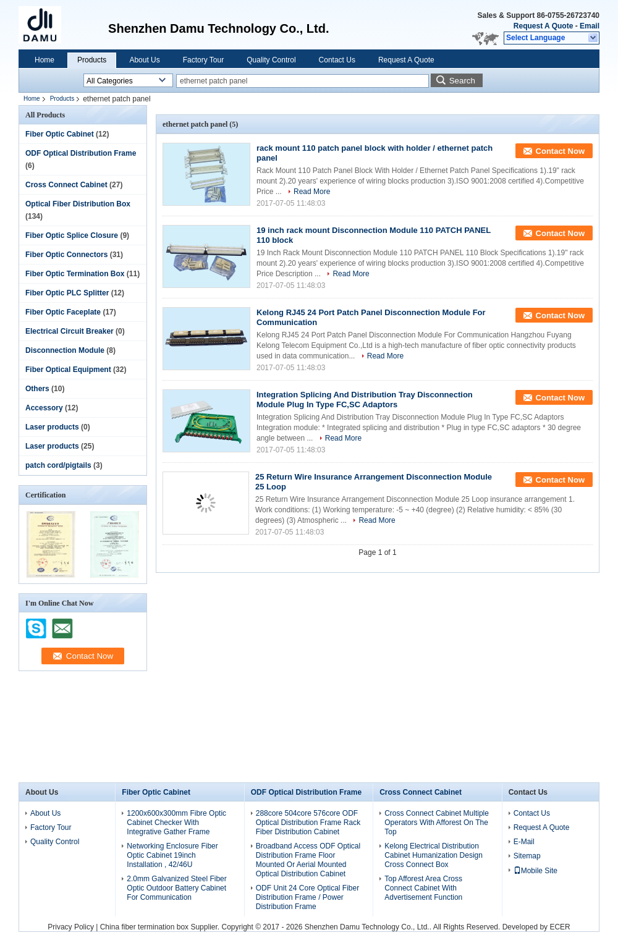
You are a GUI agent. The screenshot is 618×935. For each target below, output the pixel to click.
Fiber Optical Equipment (68, 369)
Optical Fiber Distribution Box (77, 204)
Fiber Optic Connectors (66, 254)
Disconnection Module (64, 350)
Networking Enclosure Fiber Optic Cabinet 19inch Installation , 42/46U (172, 855)
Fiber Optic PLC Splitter (67, 293)
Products (91, 60)
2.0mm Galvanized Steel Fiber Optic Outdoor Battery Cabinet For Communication (176, 888)
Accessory (44, 408)
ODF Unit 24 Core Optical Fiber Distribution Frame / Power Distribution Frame (307, 897)
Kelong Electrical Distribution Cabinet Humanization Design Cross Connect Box (433, 855)
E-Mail (524, 841)
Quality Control (271, 60)
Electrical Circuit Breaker (69, 331)
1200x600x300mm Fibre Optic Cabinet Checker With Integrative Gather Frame (176, 822)
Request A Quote (543, 26)
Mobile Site (535, 870)
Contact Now (560, 151)
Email (589, 26)
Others (37, 388)
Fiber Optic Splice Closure (71, 235)
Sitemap (527, 856)
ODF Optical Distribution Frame (80, 153)
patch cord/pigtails (58, 465)
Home (44, 60)
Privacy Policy (71, 927)
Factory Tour (203, 60)
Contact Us (337, 60)
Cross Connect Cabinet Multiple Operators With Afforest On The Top (436, 822)
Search (462, 80)
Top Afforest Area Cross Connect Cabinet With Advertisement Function (423, 888)
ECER (559, 927)
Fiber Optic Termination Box (74, 273)
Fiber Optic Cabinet (59, 134)
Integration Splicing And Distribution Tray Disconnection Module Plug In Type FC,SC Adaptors (364, 399)
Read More (312, 191)
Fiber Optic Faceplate (63, 312)
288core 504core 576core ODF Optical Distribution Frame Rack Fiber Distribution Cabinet (308, 822)
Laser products (52, 427)
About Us (144, 60)
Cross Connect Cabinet (66, 184)
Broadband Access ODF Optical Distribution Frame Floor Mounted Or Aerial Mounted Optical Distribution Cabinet (308, 860)
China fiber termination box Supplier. (161, 927)
